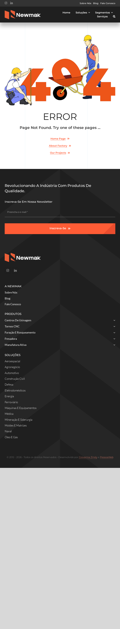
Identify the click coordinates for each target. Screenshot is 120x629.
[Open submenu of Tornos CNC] (113, 327)
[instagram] (6, 3)
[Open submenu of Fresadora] (113, 339)
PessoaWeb (106, 457)
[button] (114, 16)
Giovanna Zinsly (88, 457)
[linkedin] (11, 3)
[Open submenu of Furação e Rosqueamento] (113, 333)
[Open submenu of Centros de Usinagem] (113, 320)
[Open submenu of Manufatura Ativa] (113, 345)
